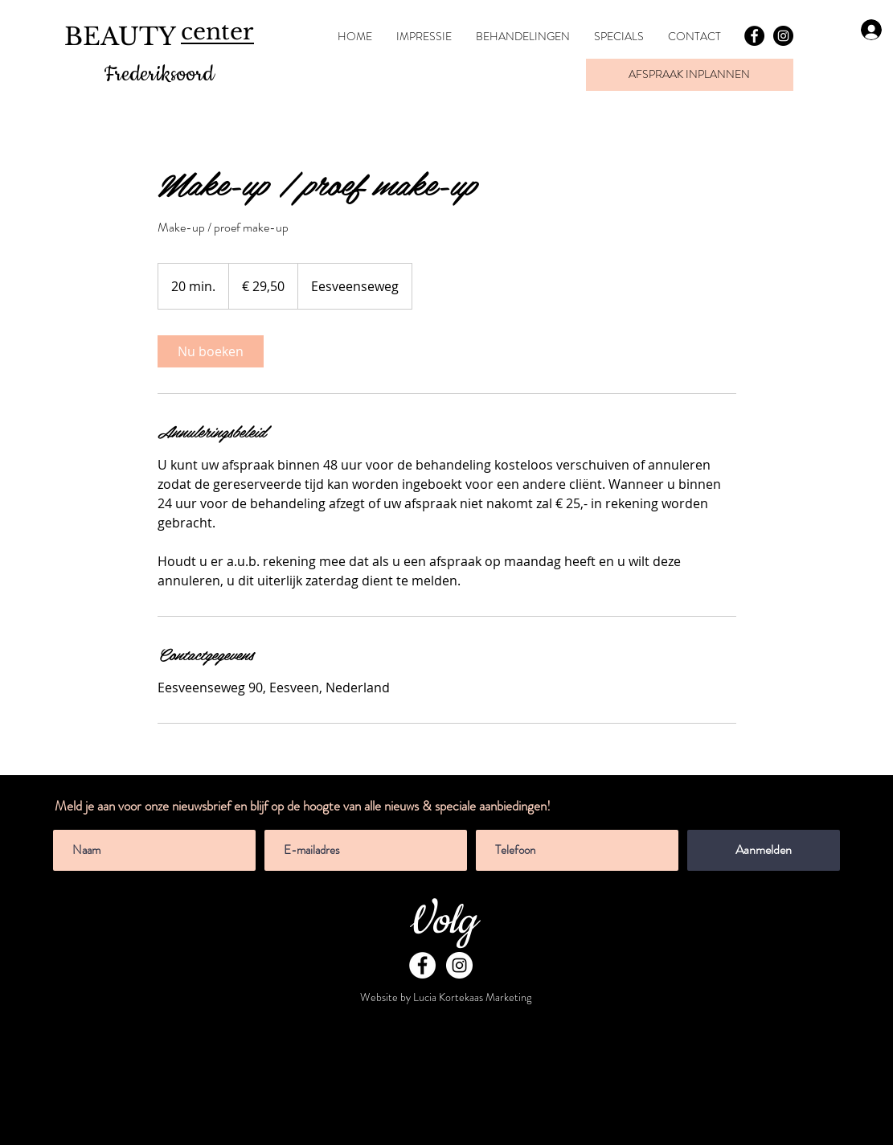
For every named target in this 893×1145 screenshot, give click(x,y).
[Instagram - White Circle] (459, 965)
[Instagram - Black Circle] (783, 36)
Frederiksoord (159, 74)
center (217, 32)
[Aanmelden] (763, 850)
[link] (211, 351)
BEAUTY (120, 36)
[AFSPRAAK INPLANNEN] (689, 75)
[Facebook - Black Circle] (754, 36)
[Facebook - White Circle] (422, 965)
